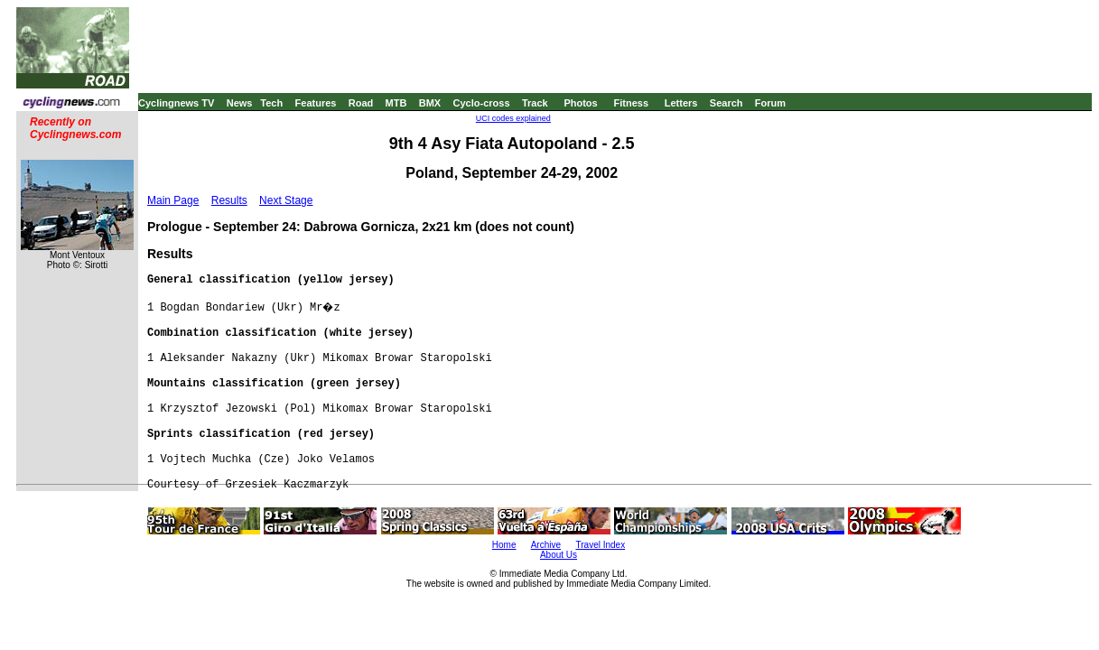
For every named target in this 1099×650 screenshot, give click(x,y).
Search (726, 103)
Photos (580, 103)
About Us (558, 555)
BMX (430, 103)
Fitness (630, 103)
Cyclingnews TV (176, 103)
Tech (271, 103)
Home (504, 545)
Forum (770, 103)
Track (535, 103)
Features (316, 103)
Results (229, 200)
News (240, 103)
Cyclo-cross (481, 103)
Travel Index (601, 545)
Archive (546, 545)
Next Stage (285, 200)
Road (361, 103)
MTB (396, 103)
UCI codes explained (513, 118)
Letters (681, 103)
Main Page (173, 200)
